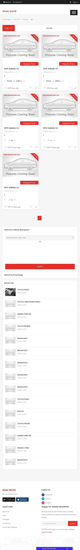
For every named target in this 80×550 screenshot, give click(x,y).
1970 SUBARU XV (11, 128)
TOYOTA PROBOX (23, 326)
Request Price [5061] (23, 344)
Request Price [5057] (23, 393)
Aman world (9, 11)
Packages (5, 520)
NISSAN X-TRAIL (23, 449)
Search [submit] (40, 266)
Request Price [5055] (23, 418)
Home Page (6, 19)
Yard (24, 293)
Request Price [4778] (29, 123)
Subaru (25, 19)
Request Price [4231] (68, 63)
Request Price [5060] (23, 357)
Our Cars (17, 19)
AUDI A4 (20, 412)
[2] (45, 218)
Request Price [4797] (29, 182)
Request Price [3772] (29, 63)
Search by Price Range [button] (40, 275)
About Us (7, 2)
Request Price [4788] (68, 123)
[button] (74, 2)
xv (32, 19)
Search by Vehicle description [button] (40, 230)
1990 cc (19, 81)
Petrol (9, 81)
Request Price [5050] (23, 467)
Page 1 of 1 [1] (9, 28)
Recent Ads (9, 283)
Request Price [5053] (23, 442)
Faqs (4, 517)
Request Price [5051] (23, 320)
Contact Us (17, 2)
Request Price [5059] (23, 369)
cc (12, 140)
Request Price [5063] (23, 295)
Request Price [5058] (23, 381)
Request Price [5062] (23, 332)
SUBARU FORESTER (24, 314)
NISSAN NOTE (22, 339)
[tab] (40, 230)
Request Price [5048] (23, 308)
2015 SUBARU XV (11, 68)
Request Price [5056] (23, 406)
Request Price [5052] (23, 455)
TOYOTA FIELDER (23, 424)
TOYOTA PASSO (23, 290)
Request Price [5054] (23, 430)
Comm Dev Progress (9, 528)
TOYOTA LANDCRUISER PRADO (28, 302)
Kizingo (19, 293)
